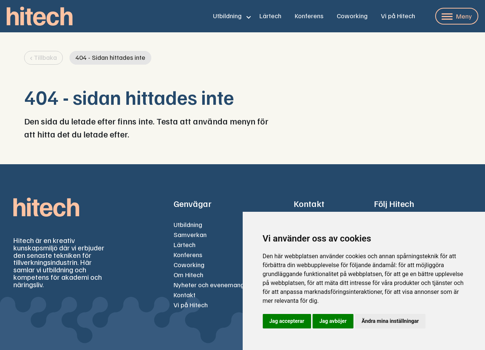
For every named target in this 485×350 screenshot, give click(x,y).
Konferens (309, 16)
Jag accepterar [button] (286, 321)
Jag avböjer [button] (332, 321)
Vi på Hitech (398, 16)
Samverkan (190, 234)
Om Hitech (188, 274)
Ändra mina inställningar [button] (390, 321)
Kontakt (184, 295)
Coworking (352, 16)
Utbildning (227, 16)
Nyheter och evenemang (209, 285)
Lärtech (270, 16)
